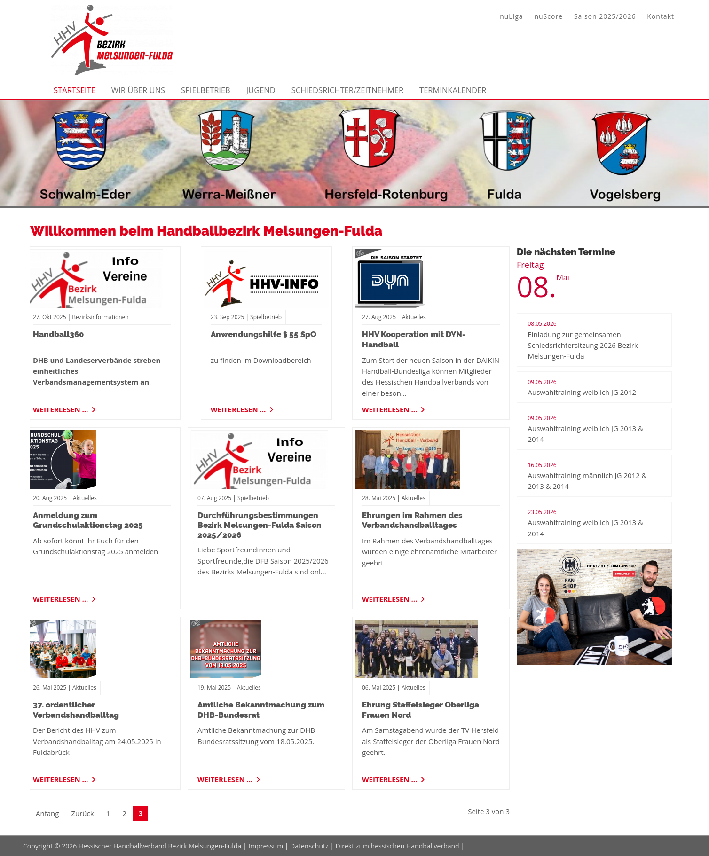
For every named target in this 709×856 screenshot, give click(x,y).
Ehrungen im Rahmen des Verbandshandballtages (412, 520)
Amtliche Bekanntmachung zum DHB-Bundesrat (260, 709)
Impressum (265, 845)
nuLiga (511, 16)
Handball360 (58, 334)
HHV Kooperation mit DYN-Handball (413, 339)
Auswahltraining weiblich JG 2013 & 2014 (585, 434)
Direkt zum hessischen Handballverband (397, 845)
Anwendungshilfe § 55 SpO (263, 334)
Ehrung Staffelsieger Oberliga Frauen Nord (420, 709)
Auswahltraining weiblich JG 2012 (582, 392)
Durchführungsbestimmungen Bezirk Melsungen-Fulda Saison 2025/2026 (259, 525)
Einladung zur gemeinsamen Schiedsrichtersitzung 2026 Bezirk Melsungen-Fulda (583, 345)
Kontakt (660, 16)
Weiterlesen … (61, 408)
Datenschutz (309, 845)
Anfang (47, 813)
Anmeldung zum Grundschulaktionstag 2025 (88, 520)
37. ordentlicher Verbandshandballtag (76, 709)
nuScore (548, 16)
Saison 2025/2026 (605, 16)
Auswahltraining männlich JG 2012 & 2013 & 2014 (587, 481)
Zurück (82, 813)
